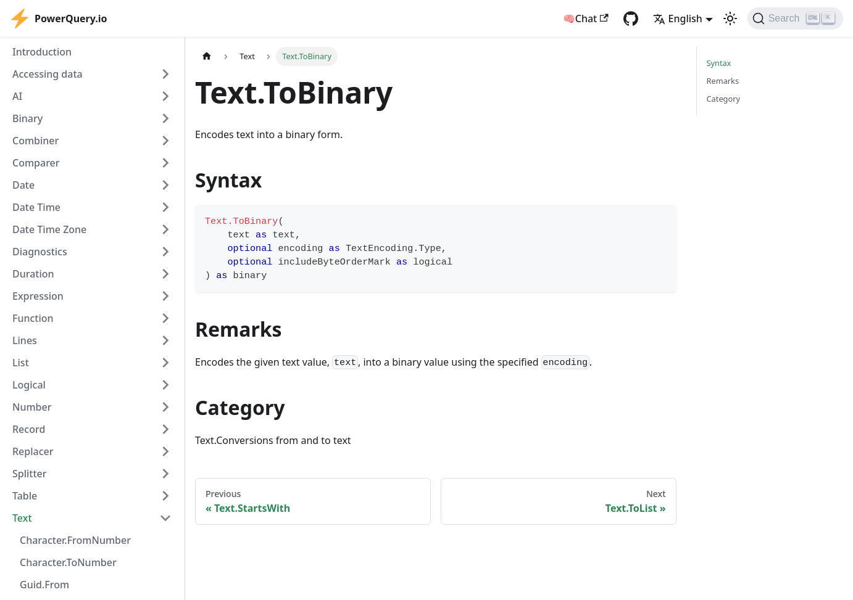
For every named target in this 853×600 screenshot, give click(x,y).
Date (23, 185)
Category (724, 98)
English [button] (677, 18)
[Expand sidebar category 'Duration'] (165, 274)
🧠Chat (586, 18)
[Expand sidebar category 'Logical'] (165, 385)
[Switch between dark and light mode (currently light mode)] (730, 18)
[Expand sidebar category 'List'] (165, 362)
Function (33, 318)
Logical (29, 385)
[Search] (795, 18)
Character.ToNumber (68, 562)
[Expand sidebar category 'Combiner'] (165, 140)
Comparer (36, 163)
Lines (24, 340)
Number (31, 407)
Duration (33, 274)
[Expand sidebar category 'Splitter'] (165, 473)
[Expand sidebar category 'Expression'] (165, 296)
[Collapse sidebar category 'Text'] (165, 518)
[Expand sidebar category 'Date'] (165, 185)
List (20, 362)
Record (28, 429)
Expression (38, 296)
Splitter (29, 473)
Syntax (719, 62)
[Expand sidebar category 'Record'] (165, 429)
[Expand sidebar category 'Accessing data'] (165, 74)
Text (22, 518)
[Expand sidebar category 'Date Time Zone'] (165, 229)
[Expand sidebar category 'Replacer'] (165, 451)
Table (24, 496)
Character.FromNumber (75, 540)
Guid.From (44, 584)
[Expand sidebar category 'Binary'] (165, 118)
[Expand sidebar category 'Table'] (165, 496)
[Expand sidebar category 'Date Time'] (165, 207)
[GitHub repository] (631, 18)
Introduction (42, 52)
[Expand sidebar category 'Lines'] (165, 340)
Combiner (35, 140)
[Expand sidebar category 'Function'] (165, 318)
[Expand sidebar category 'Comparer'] (165, 163)
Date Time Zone (49, 229)
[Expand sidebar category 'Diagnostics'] (165, 251)
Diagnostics (39, 251)
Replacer (33, 451)
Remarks (723, 80)
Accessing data (47, 74)
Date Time (36, 207)
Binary (27, 118)
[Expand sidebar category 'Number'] (165, 407)
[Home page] (206, 56)
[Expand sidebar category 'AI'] (165, 96)
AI (17, 96)
